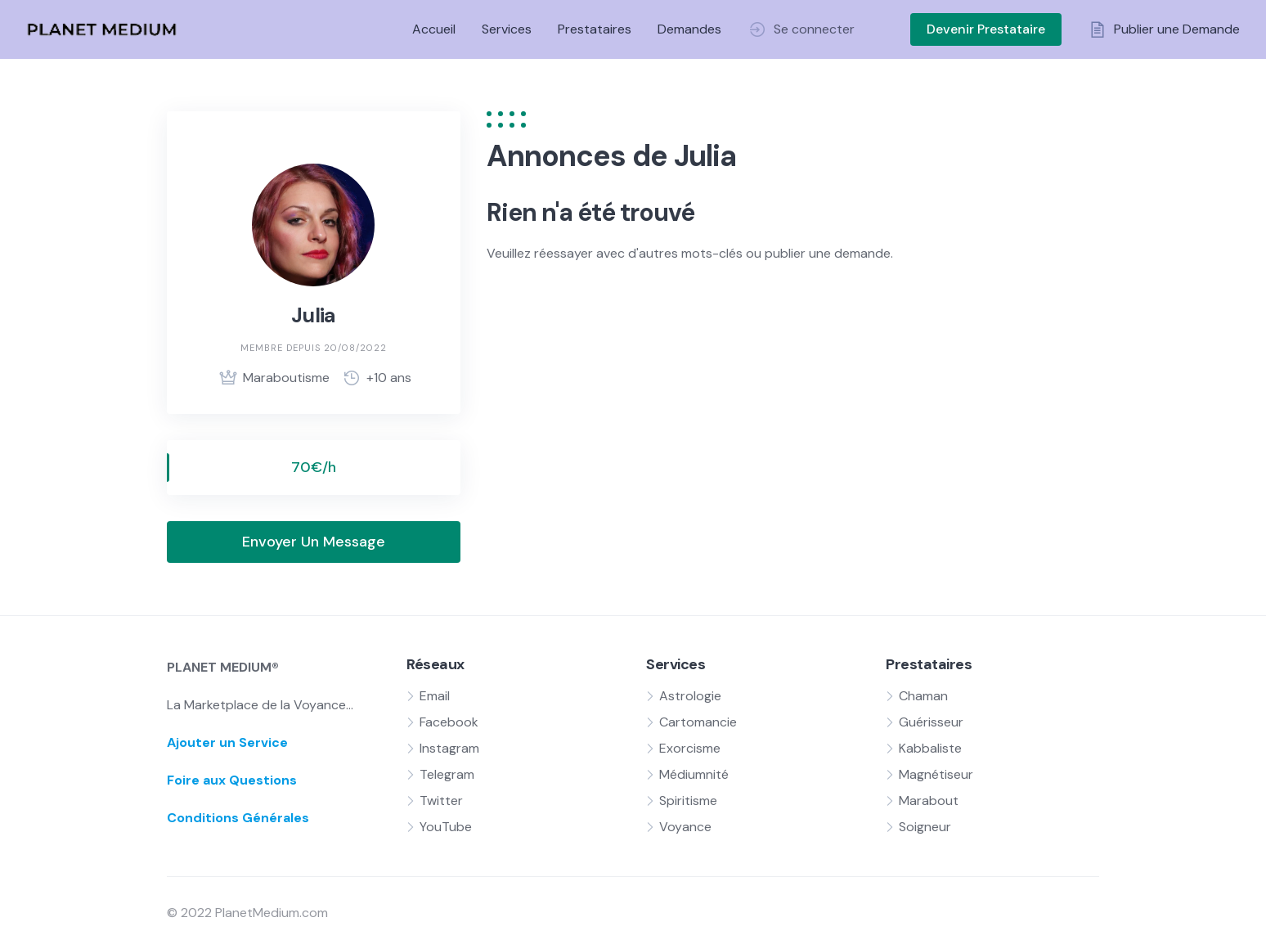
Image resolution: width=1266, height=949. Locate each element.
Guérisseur (931, 722)
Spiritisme (688, 800)
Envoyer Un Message (313, 541)
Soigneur (925, 826)
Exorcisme (690, 748)
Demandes (689, 29)
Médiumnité (694, 774)
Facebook (449, 722)
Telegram (447, 774)
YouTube (446, 826)
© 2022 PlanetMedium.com (247, 912)
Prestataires (594, 29)
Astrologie (690, 695)
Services (507, 29)
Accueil (434, 29)
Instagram (449, 748)
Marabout (928, 800)
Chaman (923, 695)
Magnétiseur (936, 774)
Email (435, 695)
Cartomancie (698, 722)
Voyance (685, 826)
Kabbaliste (930, 748)
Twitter (441, 800)
